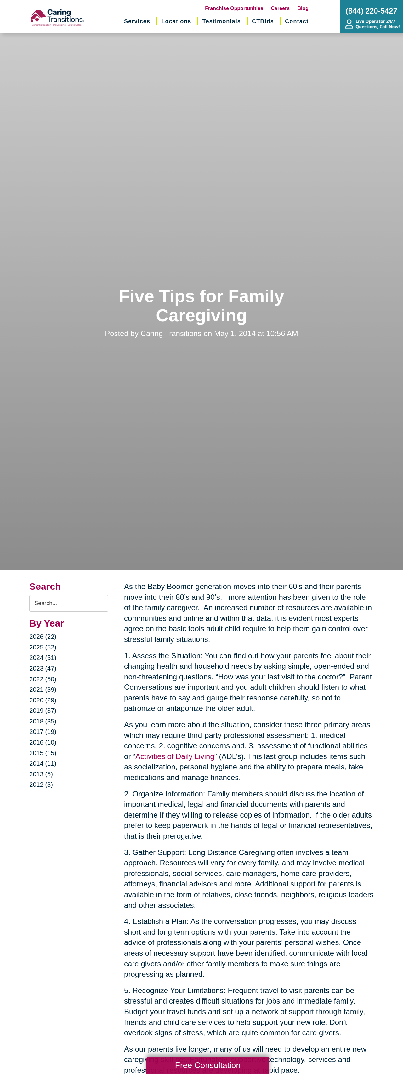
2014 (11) (42, 763)
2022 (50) (42, 679)
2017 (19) (42, 731)
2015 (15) (42, 753)
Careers (280, 8)
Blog (303, 8)
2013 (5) (41, 774)
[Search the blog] (68, 603)
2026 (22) (42, 636)
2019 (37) (42, 710)
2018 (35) (42, 721)
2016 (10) (42, 742)
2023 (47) (42, 668)
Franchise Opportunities (234, 8)
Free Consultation (208, 1065)
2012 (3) (41, 784)
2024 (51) (42, 657)
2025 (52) (42, 647)
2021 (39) (42, 689)
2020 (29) (42, 700)
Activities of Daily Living (174, 756)
